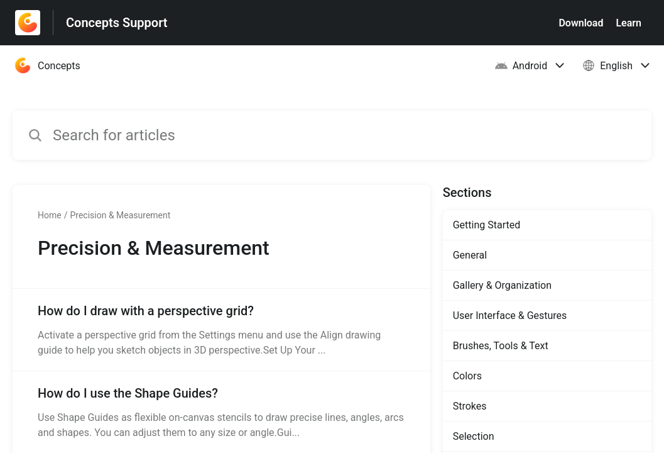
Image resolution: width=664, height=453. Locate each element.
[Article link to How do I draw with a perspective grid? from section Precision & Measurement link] (221, 329)
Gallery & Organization (502, 285)
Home (50, 215)
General (470, 255)
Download (580, 23)
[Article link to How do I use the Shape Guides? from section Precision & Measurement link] (221, 412)
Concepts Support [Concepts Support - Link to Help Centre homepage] (117, 22)
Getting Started (487, 225)
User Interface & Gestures (510, 316)
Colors (467, 376)
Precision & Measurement (120, 215)
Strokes (470, 406)
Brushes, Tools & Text (500, 346)
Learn (628, 23)
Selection (473, 436)
